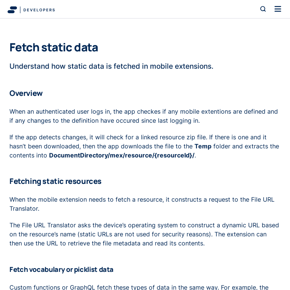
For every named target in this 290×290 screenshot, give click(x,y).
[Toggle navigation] (277, 9)
